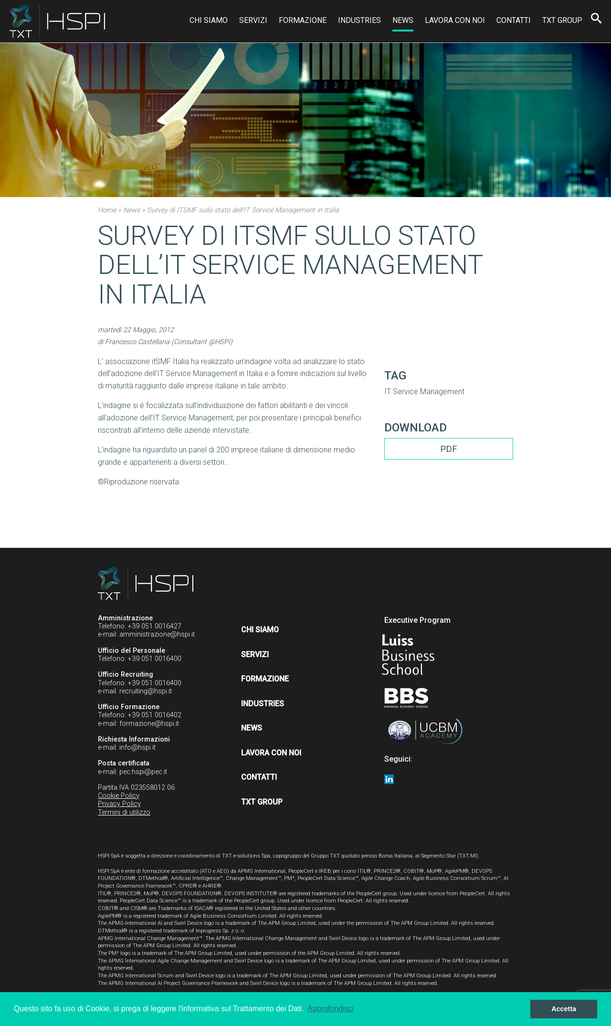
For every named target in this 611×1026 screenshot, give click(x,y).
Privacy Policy (119, 804)
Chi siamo (209, 20)
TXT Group (562, 20)
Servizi (253, 20)
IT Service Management (424, 391)
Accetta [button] (563, 1009)
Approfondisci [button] (330, 1009)
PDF (448, 449)
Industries (359, 20)
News (402, 20)
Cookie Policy (118, 796)
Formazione (303, 20)
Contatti (513, 20)
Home (107, 210)
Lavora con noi (455, 20)
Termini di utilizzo (124, 812)
